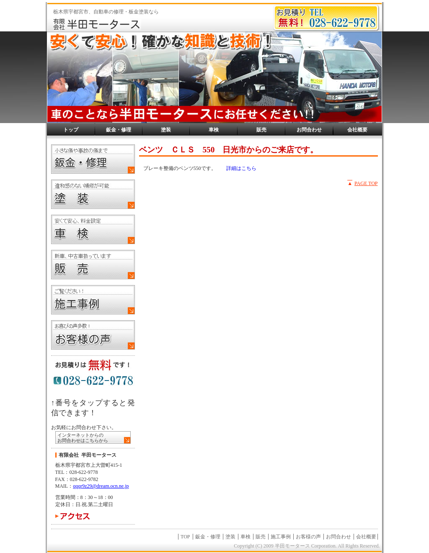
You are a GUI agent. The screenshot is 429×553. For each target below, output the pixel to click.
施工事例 (281, 537)
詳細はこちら (241, 168)
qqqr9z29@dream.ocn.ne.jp (101, 486)
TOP (185, 537)
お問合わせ (309, 130)
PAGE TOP (365, 183)
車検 (214, 130)
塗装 (166, 130)
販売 (261, 130)
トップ (70, 130)
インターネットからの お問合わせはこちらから (82, 437)
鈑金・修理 (118, 130)
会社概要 (357, 130)
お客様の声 (308, 537)
